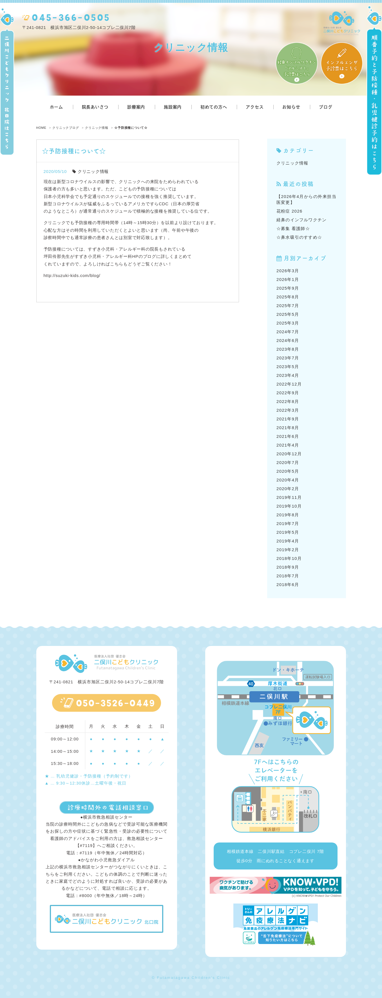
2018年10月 (289, 558)
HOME (41, 127)
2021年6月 (287, 436)
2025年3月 (287, 323)
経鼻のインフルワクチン (301, 219)
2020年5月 (287, 471)
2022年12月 (289, 384)
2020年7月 (287, 462)
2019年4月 (287, 541)
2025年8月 (287, 296)
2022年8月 (287, 401)
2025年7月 (287, 305)
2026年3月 (287, 270)
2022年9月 (287, 392)
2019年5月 (287, 532)
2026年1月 (287, 279)
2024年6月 (287, 340)
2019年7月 (287, 523)
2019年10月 (289, 506)
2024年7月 (287, 331)
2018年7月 (287, 575)
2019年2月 (287, 549)
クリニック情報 (96, 127)
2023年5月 (287, 366)
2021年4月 (287, 445)
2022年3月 (287, 410)
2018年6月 (287, 584)
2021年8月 (287, 427)
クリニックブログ (65, 127)
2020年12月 (289, 453)
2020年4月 (287, 479)
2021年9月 (287, 418)
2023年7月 (287, 357)
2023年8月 (287, 349)
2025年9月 (287, 288)
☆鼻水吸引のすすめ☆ (299, 237)
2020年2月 (287, 488)
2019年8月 (287, 514)
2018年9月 (287, 567)
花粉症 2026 (289, 211)
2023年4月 (287, 375)
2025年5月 (287, 314)
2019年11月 (289, 497)
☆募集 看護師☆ (293, 228)
